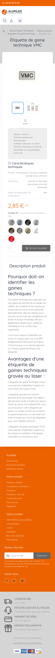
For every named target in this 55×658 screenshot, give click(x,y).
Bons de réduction (15, 535)
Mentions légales (15, 482)
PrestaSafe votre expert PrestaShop (27, 643)
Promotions (12, 460)
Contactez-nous (14, 498)
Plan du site (12, 502)
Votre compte (15, 514)
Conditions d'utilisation (18, 486)
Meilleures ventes (15, 468)
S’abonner (42, 555)
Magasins (11, 506)
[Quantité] (14, 248)
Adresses (11, 531)
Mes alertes (12, 539)
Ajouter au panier (36, 248)
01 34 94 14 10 (12, 3)
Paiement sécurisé (15, 494)
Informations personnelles (19, 519)
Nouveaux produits (16, 464)
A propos (11, 490)
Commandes (13, 523)
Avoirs (9, 527)
